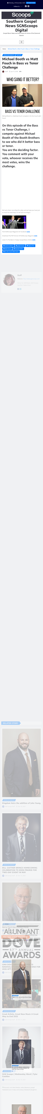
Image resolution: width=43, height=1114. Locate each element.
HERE (28, 232)
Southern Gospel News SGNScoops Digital (21, 25)
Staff (6, 71)
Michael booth (19, 248)
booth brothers (9, 245)
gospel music (20, 245)
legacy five (31, 245)
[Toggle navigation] (21, 42)
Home (4, 49)
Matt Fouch (8, 248)
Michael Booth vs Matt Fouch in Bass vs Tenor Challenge (24, 49)
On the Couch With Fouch (12, 251)
